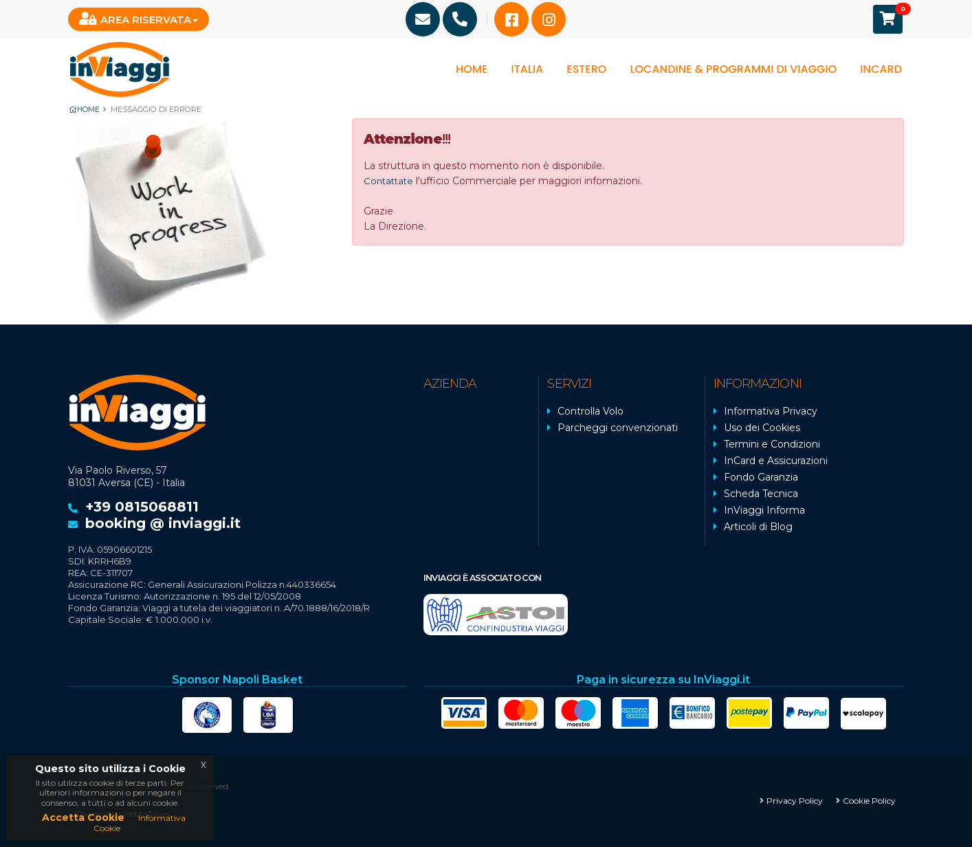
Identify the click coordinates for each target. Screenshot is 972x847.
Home (471, 69)
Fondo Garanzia (761, 476)
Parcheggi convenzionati (617, 427)
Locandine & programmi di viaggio (733, 69)
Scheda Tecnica (761, 493)
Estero (586, 69)
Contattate (390, 180)
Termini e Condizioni (772, 443)
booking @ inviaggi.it (163, 522)
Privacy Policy (794, 799)
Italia (527, 69)
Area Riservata (135, 19)
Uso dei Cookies (762, 427)
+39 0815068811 (142, 506)
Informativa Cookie (139, 823)
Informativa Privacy (770, 410)
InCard (881, 69)
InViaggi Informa (764, 509)
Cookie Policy (869, 799)
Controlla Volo (590, 410)
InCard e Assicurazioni (776, 460)
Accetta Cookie (83, 817)
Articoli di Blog (758, 526)
